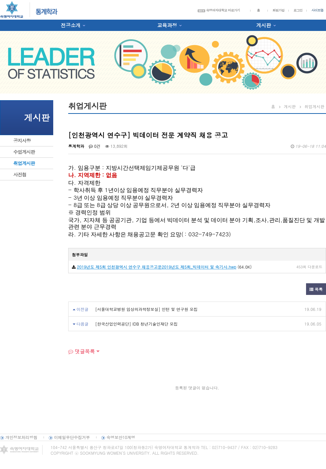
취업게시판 (24, 163)
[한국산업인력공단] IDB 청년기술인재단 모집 (136, 324)
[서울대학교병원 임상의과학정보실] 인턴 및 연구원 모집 (146, 309)
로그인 (297, 10)
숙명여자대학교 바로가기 (219, 10)
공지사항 (22, 140)
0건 (94, 146)
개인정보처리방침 (21, 437)
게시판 (263, 25)
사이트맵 (317, 10)
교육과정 (167, 25)
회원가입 (278, 10)
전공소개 (71, 25)
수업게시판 (24, 151)
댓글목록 (81, 351)
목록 (316, 289)
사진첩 (19, 174)
